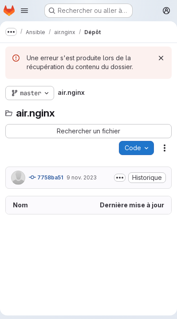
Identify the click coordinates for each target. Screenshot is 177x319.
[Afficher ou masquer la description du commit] (120, 178)
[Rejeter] (161, 58)
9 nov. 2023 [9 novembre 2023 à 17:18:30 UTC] (82, 177)
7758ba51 (46, 177)
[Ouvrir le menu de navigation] (24, 11)
